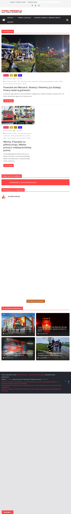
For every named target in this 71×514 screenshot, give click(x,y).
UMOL (61, 81)
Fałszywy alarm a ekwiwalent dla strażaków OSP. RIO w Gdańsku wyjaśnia (18, 354)
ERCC (15, 81)
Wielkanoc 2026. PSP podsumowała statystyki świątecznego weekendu (50, 354)
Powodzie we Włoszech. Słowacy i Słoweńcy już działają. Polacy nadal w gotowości (32, 89)
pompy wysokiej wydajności (46, 81)
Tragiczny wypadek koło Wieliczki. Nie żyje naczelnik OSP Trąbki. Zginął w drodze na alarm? (52, 329)
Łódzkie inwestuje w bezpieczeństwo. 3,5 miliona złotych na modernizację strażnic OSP (17, 329)
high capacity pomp (26, 81)
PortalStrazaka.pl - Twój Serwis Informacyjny (22, 182)
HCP (19, 81)
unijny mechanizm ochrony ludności (12, 83)
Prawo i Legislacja (24, 17)
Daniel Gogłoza (9, 78)
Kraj (11, 75)
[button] (14, 17)
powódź (56, 81)
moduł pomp (35, 81)
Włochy (24, 83)
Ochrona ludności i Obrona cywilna (47, 17)
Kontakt (10, 22)
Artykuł (10, 17)
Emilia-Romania (9, 81)
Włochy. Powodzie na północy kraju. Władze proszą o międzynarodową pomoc (17, 146)
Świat (20, 75)
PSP (15, 75)
